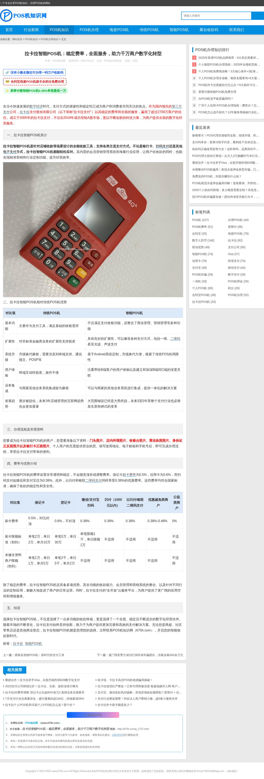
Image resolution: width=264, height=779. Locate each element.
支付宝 (199, 267)
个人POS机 (202, 288)
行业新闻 (31, 30)
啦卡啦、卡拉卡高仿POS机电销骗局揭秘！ (125, 680)
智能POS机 (179, 30)
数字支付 (237, 274)
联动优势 (201, 247)
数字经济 (36, 106)
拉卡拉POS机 (204, 301)
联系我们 (236, 30)
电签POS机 (119, 30)
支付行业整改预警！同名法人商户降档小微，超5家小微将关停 (138, 698)
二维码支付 (93, 480)
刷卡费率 (129, 474)
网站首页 (17, 39)
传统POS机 (149, 30)
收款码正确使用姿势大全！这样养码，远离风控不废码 (227, 149)
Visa (234, 254)
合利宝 (199, 233)
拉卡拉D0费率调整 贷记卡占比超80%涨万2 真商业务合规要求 (44, 692)
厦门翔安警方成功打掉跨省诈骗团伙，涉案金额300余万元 (146, 655)
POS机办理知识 (49, 39)
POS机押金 (238, 281)
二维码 (175, 338)
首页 (9, 30)
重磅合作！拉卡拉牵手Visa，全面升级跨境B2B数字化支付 (42, 680)
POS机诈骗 (202, 274)
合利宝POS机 (204, 295)
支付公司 (237, 247)
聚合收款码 (209, 30)
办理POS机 (238, 220)
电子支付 (9, 152)
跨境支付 (237, 260)
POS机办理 (89, 30)
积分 (234, 288)
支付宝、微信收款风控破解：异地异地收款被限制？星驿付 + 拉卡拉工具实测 (140, 692)
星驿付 (235, 226)
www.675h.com (50, 723)
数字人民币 (203, 240)
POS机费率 (202, 226)
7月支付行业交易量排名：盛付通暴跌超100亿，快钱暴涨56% (44, 698)
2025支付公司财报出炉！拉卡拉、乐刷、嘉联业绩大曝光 (41, 686)
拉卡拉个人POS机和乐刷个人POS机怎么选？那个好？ (40, 704)
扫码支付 (162, 146)
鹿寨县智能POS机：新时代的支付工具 (39, 655)
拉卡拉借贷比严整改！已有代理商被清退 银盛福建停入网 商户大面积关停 (140, 686)
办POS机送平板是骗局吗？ (216, 98)
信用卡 (199, 260)
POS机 (200, 220)
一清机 (199, 281)
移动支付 (237, 267)
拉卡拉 (25, 112)
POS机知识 (59, 30)
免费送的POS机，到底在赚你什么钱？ (217, 176)
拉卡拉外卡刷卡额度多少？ (115, 704)
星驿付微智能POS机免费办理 (217, 91)
